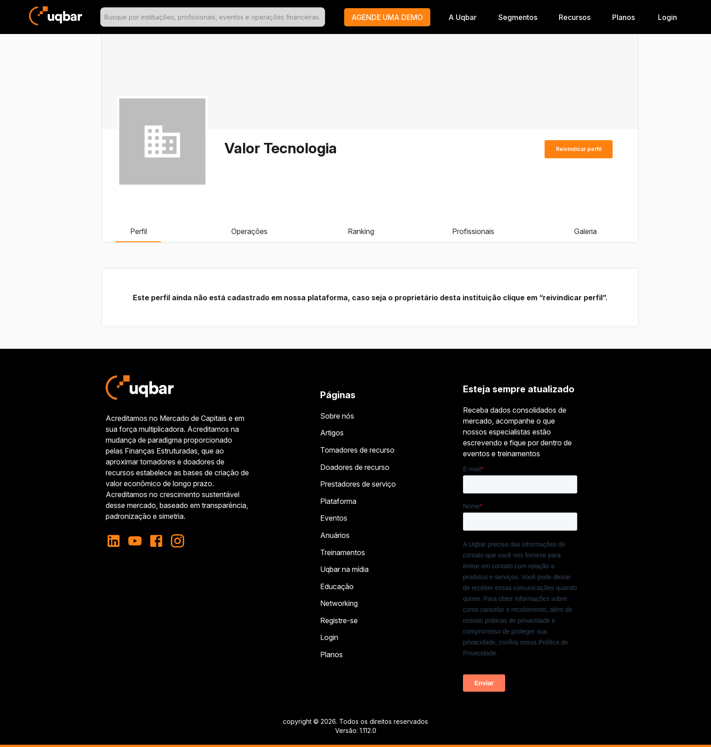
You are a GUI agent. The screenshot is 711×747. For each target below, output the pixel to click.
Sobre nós (337, 415)
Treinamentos (342, 552)
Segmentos (517, 17)
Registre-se (339, 620)
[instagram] (177, 540)
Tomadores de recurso (357, 449)
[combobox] (212, 17)
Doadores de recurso (355, 467)
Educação (337, 586)
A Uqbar (462, 17)
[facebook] (156, 540)
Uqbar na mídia (344, 569)
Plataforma (338, 501)
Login (329, 637)
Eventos (333, 517)
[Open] (321, 17)
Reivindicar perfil (579, 149)
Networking (339, 603)
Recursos (574, 17)
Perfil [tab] (138, 231)
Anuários (335, 535)
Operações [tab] (249, 231)
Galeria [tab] (585, 231)
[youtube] (135, 540)
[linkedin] (116, 540)
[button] (387, 17)
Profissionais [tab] (473, 231)
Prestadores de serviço (358, 483)
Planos (623, 17)
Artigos (332, 432)
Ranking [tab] (361, 231)
